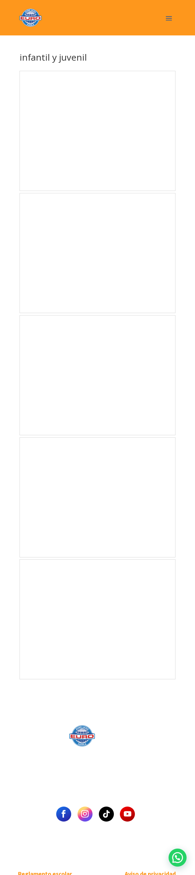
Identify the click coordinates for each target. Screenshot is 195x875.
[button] (178, 858)
